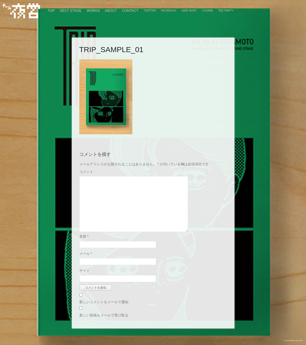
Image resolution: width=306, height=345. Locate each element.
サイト (84, 271)
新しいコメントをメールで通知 (103, 302)
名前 (84, 236)
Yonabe (207, 10)
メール (85, 254)
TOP (51, 11)
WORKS (93, 11)
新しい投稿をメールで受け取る (103, 315)
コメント (86, 172)
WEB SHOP (188, 10)
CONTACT (130, 11)
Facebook (168, 10)
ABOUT (111, 11)
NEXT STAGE (71, 11)
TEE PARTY (225, 10)
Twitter (150, 10)
